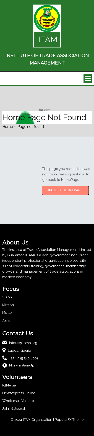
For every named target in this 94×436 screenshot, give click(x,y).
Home (7, 127)
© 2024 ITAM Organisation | (32, 420)
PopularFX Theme (69, 420)
